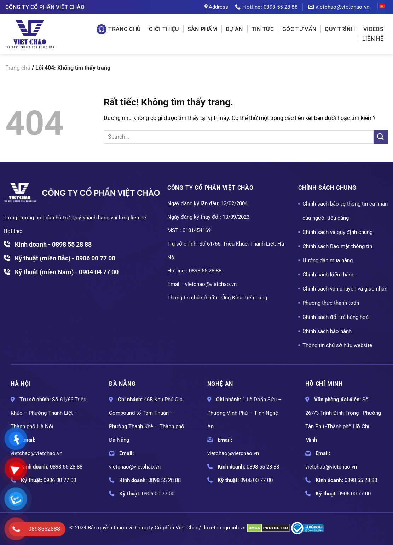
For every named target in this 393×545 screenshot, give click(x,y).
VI (381, 7)
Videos (373, 29)
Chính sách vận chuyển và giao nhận (344, 289)
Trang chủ (118, 29)
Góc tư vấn (299, 29)
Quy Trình (340, 29)
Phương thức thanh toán (330, 303)
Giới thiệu (164, 29)
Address (216, 7)
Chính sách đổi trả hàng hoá (335, 317)
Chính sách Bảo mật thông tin (337, 246)
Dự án (234, 29)
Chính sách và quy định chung (337, 232)
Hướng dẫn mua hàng (327, 260)
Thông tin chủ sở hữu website (337, 345)
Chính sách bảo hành (327, 331)
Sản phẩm (202, 29)
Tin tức (263, 29)
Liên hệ (372, 38)
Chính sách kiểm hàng (328, 274)
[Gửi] (381, 137)
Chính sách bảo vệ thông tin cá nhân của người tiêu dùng (345, 211)
